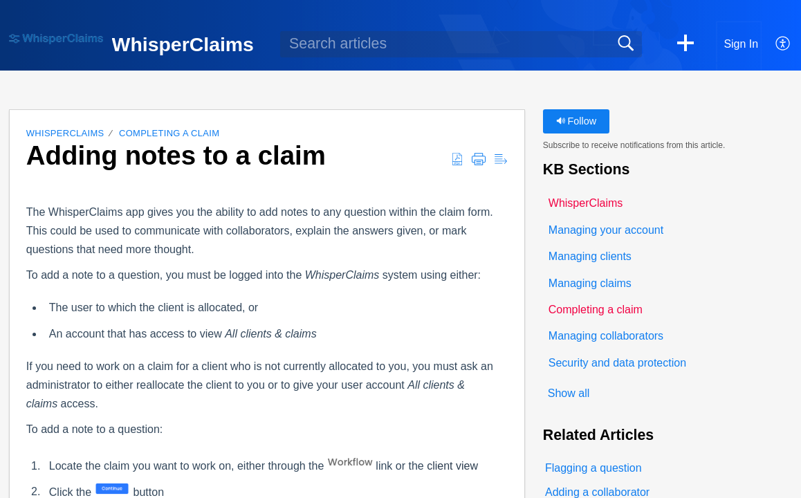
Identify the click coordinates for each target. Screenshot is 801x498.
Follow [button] (576, 121)
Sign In (741, 44)
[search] (461, 44)
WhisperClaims (65, 133)
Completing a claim (169, 133)
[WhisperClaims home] (56, 39)
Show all (568, 393)
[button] (685, 44)
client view (452, 466)
